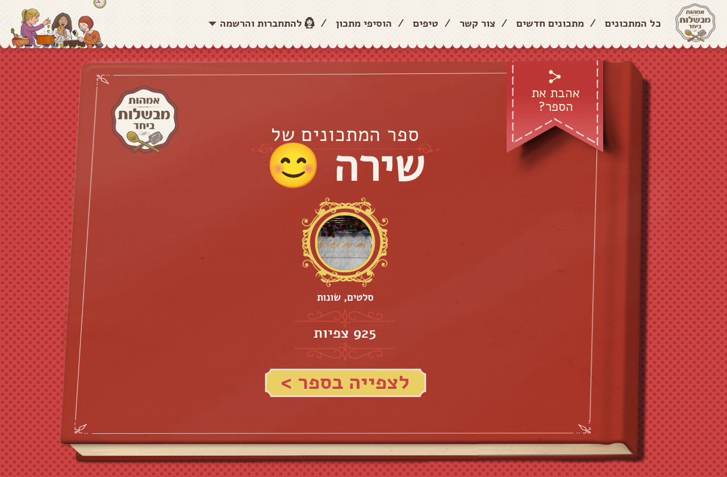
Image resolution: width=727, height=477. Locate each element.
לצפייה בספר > (345, 382)
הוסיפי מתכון (364, 23)
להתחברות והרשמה (261, 23)
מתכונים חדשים (550, 23)
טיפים (425, 23)
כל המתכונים (633, 23)
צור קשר (477, 23)
